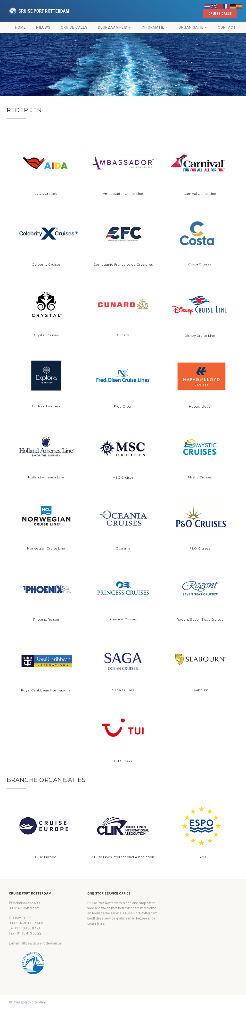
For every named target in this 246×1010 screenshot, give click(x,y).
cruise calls (220, 14)
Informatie (153, 27)
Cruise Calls (74, 27)
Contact (227, 27)
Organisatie (191, 27)
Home (20, 27)
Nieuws (43, 27)
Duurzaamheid (112, 27)
